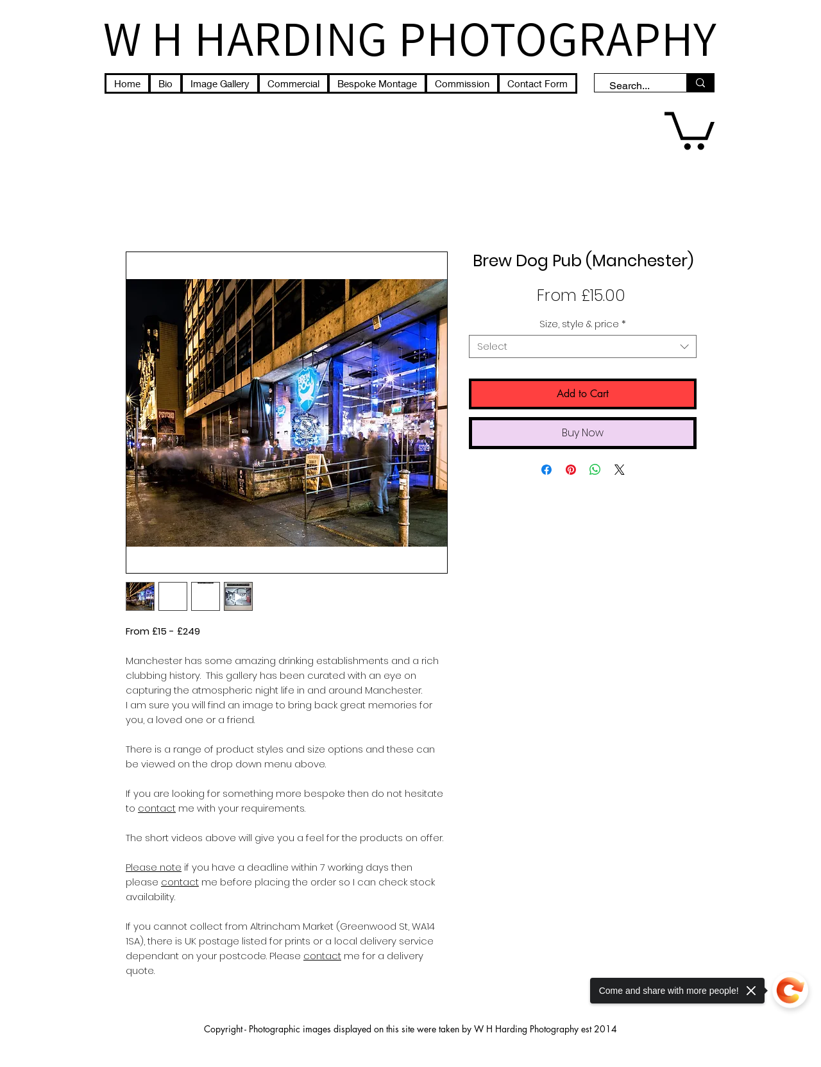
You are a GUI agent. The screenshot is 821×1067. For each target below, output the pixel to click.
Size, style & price (582, 324)
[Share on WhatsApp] (595, 469)
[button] (689, 128)
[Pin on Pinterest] (571, 469)
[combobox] (583, 346)
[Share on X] (619, 469)
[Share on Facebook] (546, 469)
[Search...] (634, 86)
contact (322, 955)
